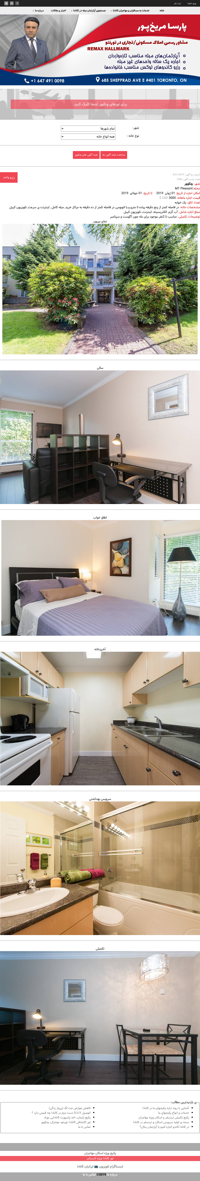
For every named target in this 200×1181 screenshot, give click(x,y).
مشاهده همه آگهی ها (113, 155)
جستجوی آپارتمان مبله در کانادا (88, 10)
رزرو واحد (9, 177)
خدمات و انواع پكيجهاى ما (173, 1113)
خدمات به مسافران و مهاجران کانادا (130, 10)
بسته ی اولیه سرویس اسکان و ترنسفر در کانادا (161, 1122)
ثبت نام (177, 3)
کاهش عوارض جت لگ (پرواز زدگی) (70, 1108)
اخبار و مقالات (58, 10)
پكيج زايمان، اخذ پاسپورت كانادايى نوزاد (67, 1117)
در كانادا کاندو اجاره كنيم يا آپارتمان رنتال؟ (164, 1127)
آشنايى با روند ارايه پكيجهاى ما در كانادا (166, 1108)
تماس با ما (84, 1127)
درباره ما (38, 10)
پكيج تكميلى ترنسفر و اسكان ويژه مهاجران (163, 1117)
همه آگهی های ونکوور (86, 155)
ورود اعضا (191, 3)
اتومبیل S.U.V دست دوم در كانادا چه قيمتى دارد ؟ (61, 1113)
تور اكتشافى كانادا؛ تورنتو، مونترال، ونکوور (66, 1122)
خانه (162, 10)
